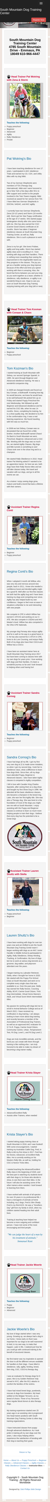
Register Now (38, 20)
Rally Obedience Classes (15, 1466)
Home (6, 1460)
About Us (15, 1460)
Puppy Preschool (29, 1460)
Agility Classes (38, 1463)
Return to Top (25, 1452)
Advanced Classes (21, 1463)
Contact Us (25, 1468)
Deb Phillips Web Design (30, 1489)
